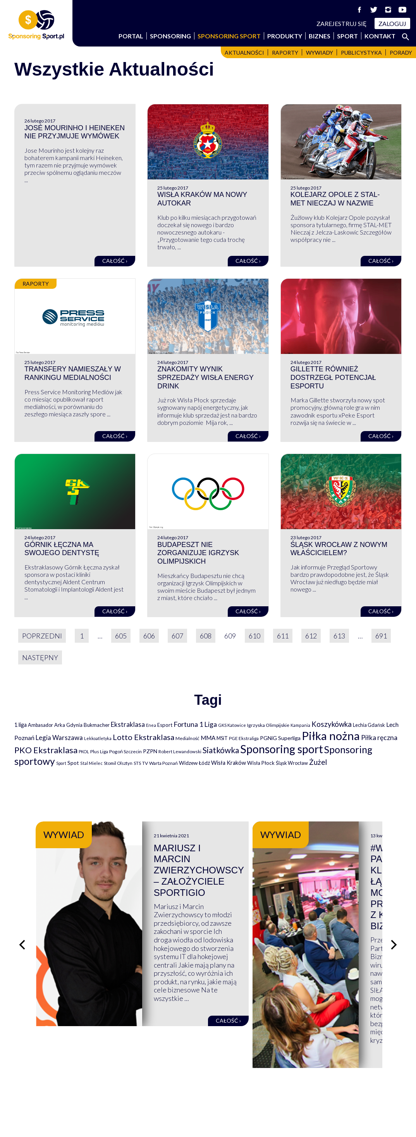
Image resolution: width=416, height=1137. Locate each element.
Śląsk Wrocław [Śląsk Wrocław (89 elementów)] (292, 763)
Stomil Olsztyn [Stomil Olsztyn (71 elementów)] (118, 763)
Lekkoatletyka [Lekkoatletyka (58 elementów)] (98, 738)
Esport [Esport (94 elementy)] (164, 725)
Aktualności (244, 52)
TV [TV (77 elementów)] (145, 763)
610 (254, 635)
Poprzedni (42, 635)
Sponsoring (170, 36)
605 (121, 635)
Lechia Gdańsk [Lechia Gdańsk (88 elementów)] (369, 725)
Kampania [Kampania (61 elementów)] (300, 725)
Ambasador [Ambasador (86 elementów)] (40, 725)
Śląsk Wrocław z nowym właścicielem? (339, 549)
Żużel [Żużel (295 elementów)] (318, 762)
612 (311, 635)
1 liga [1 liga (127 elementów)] (20, 724)
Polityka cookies (337, 1098)
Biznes (319, 36)
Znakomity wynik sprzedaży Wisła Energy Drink (205, 377)
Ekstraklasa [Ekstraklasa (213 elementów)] (128, 724)
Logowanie (231, 1098)
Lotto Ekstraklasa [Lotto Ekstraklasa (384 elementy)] (143, 737)
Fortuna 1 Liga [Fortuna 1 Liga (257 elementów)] (195, 724)
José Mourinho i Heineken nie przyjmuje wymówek (74, 132)
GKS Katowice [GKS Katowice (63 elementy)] (232, 725)
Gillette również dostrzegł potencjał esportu (333, 377)
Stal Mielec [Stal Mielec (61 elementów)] (91, 763)
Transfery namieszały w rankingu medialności (72, 373)
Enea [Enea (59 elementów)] (151, 725)
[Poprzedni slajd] (22, 903)
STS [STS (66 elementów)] (137, 763)
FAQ (221, 1081)
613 (339, 635)
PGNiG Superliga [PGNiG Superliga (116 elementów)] (280, 738)
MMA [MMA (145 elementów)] (208, 737)
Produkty (284, 36)
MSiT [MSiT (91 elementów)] (222, 738)
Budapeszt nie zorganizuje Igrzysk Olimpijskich (198, 553)
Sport (347, 36)
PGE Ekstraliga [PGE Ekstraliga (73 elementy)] (244, 738)
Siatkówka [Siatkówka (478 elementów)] (221, 750)
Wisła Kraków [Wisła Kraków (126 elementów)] (228, 762)
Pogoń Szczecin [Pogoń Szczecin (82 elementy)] (125, 751)
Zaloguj (392, 23)
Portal (131, 36)
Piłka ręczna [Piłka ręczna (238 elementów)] (379, 737)
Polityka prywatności (344, 1089)
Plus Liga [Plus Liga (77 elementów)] (99, 751)
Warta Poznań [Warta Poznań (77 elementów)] (163, 763)
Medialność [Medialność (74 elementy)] (187, 738)
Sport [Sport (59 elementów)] (61, 763)
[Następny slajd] (394, 903)
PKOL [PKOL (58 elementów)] (84, 751)
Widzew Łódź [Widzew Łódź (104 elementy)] (194, 763)
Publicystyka (361, 52)
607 (177, 635)
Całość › (114, 260)
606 (149, 635)
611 (283, 635)
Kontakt (379, 36)
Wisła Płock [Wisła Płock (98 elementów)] (261, 763)
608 (205, 635)
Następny (40, 657)
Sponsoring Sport (229, 36)
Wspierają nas (35, 1081)
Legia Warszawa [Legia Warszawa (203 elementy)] (59, 737)
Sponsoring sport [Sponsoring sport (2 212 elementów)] (281, 749)
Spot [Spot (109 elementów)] (73, 762)
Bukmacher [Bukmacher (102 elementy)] (97, 725)
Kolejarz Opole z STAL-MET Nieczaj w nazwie (335, 199)
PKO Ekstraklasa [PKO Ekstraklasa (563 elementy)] (45, 750)
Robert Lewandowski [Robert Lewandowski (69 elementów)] (179, 751)
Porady (401, 52)
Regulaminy (331, 1081)
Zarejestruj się (341, 23)
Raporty (285, 52)
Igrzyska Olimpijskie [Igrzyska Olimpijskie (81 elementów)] (268, 725)
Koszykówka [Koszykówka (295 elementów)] (331, 724)
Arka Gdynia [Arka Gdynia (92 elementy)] (68, 725)
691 (381, 635)
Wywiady (319, 52)
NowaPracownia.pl (213, 1122)
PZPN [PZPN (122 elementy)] (150, 751)
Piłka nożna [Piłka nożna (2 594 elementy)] (331, 735)
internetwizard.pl (279, 1122)
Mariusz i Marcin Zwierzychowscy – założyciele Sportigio (278, 859)
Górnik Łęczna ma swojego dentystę (61, 549)
